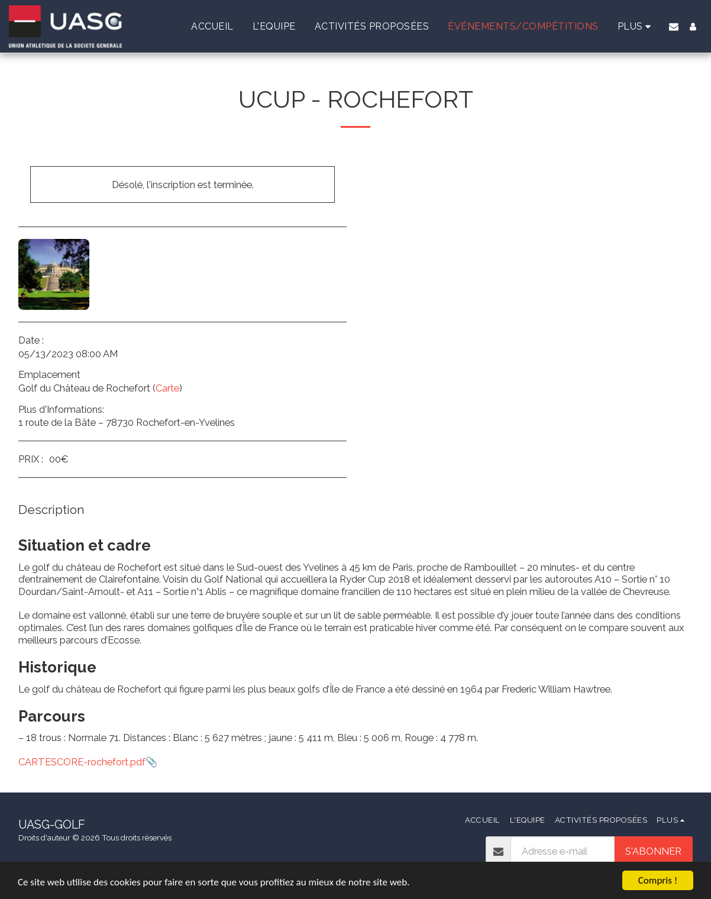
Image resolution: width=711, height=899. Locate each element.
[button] (674, 26)
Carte (167, 388)
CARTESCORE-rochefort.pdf (82, 762)
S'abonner (653, 851)
